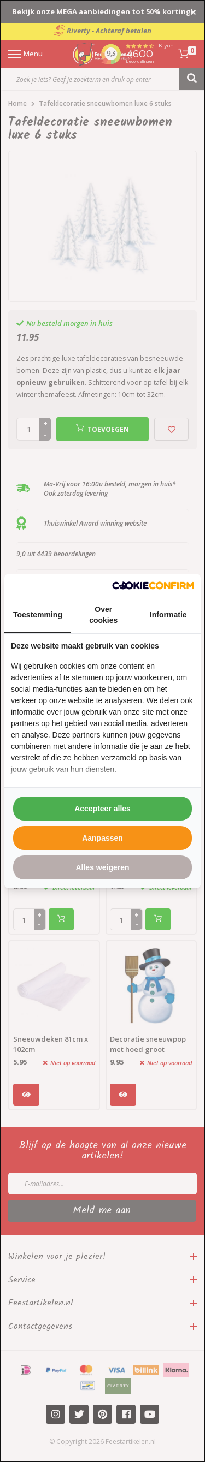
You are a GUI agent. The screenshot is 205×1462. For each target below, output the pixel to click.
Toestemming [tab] (37, 614)
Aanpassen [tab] (102, 838)
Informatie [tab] (168, 614)
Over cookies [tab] (103, 615)
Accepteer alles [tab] (102, 808)
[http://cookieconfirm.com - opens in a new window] (153, 585)
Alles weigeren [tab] (102, 867)
